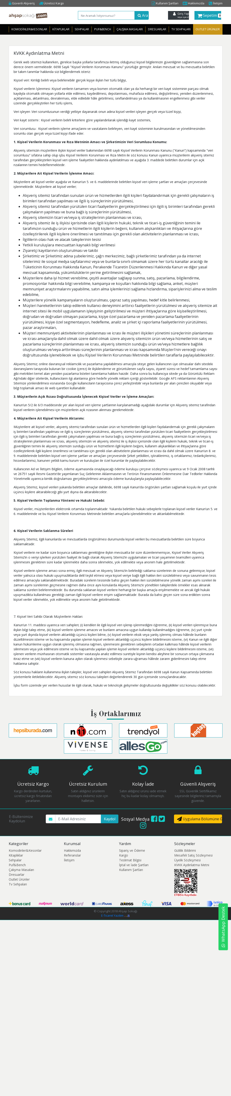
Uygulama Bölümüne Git (199, 818)
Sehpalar (82, 29)
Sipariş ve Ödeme (132, 850)
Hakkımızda (193, 3)
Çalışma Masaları (130, 29)
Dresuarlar (157, 29)
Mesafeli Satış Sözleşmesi (193, 855)
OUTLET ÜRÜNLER (208, 29)
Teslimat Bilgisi (130, 860)
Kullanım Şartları (165, 3)
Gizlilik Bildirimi (185, 850)
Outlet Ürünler (19, 879)
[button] (207, 15)
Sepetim (209, 15)
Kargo (123, 855)
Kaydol (109, 818)
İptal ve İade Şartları (133, 865)
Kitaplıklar (60, 29)
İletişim (215, 3)
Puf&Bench (102, 29)
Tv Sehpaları (181, 29)
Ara (143, 15)
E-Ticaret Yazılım (115, 915)
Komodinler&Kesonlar (29, 29)
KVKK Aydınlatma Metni (191, 865)
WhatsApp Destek (223, 927)
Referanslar (72, 855)
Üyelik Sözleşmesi (187, 860)
